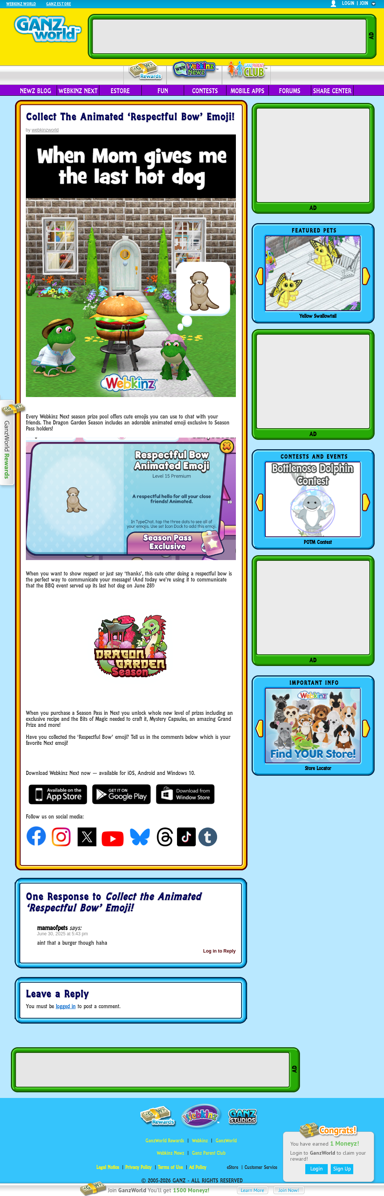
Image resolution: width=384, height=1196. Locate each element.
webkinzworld (45, 130)
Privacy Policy (138, 1167)
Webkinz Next (78, 91)
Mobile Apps (247, 91)
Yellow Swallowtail (317, 316)
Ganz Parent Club (208, 1153)
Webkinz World (21, 3)
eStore (120, 91)
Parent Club (246, 70)
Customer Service (260, 1167)
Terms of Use (170, 1167)
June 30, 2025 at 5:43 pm (62, 933)
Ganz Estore (58, 3)
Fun (163, 91)
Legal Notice (107, 1167)
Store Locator (318, 768)
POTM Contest (318, 542)
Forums (289, 91)
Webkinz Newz (194, 70)
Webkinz (200, 1140)
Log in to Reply (219, 951)
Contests (205, 91)
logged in (66, 1006)
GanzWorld (226, 1140)
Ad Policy (197, 1167)
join (364, 3)
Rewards (145, 71)
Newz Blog (35, 91)
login (348, 3)
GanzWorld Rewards (165, 1140)
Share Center (332, 91)
